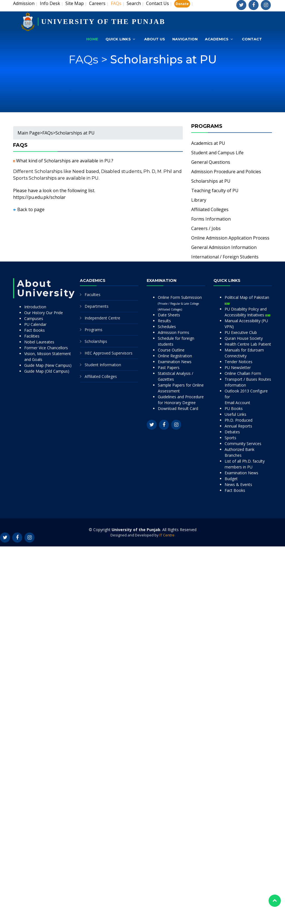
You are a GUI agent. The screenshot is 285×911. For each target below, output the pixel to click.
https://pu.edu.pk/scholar (39, 197)
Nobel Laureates (39, 342)
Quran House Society (244, 338)
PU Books (234, 408)
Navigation (185, 39)
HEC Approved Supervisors (108, 353)
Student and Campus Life (217, 153)
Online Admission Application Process (230, 238)
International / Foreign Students (225, 257)
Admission (24, 3)
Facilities (32, 336)
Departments (97, 306)
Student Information (103, 364)
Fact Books (34, 330)
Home (92, 39)
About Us (154, 39)
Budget (231, 478)
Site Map (74, 3)
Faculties (92, 294)
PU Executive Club (241, 332)
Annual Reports (238, 426)
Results (164, 320)
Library (198, 200)
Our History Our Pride (43, 312)
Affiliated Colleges (210, 209)
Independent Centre (102, 318)
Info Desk (50, 3)
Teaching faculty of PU (215, 190)
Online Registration (175, 355)
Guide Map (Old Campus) (46, 371)
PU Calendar (35, 324)
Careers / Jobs (206, 228)
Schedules (167, 326)
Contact (252, 39)
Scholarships (96, 341)
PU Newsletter (238, 367)
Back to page (31, 209)
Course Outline (171, 350)
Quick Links (118, 39)
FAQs (47, 133)
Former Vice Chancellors (46, 347)
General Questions (210, 162)
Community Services (243, 443)
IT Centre (167, 535)
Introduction (35, 306)
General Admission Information (224, 247)
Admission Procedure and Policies (226, 171)
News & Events (238, 484)
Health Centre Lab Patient (248, 344)
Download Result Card (178, 408)
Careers (97, 3)
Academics (217, 39)
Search (134, 3)
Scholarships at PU (163, 69)
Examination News (174, 361)
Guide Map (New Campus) (48, 365)
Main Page (29, 133)
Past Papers (169, 367)
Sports (230, 437)
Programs (93, 329)
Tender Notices (238, 361)
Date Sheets (169, 314)
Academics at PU (208, 143)
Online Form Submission (180, 303)
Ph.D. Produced (238, 420)
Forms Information (211, 219)
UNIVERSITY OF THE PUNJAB (103, 22)
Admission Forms (173, 332)
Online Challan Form (243, 373)
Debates (232, 431)
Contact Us (157, 3)
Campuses (33, 318)
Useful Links (235, 414)
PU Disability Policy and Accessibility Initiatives (247, 311)
